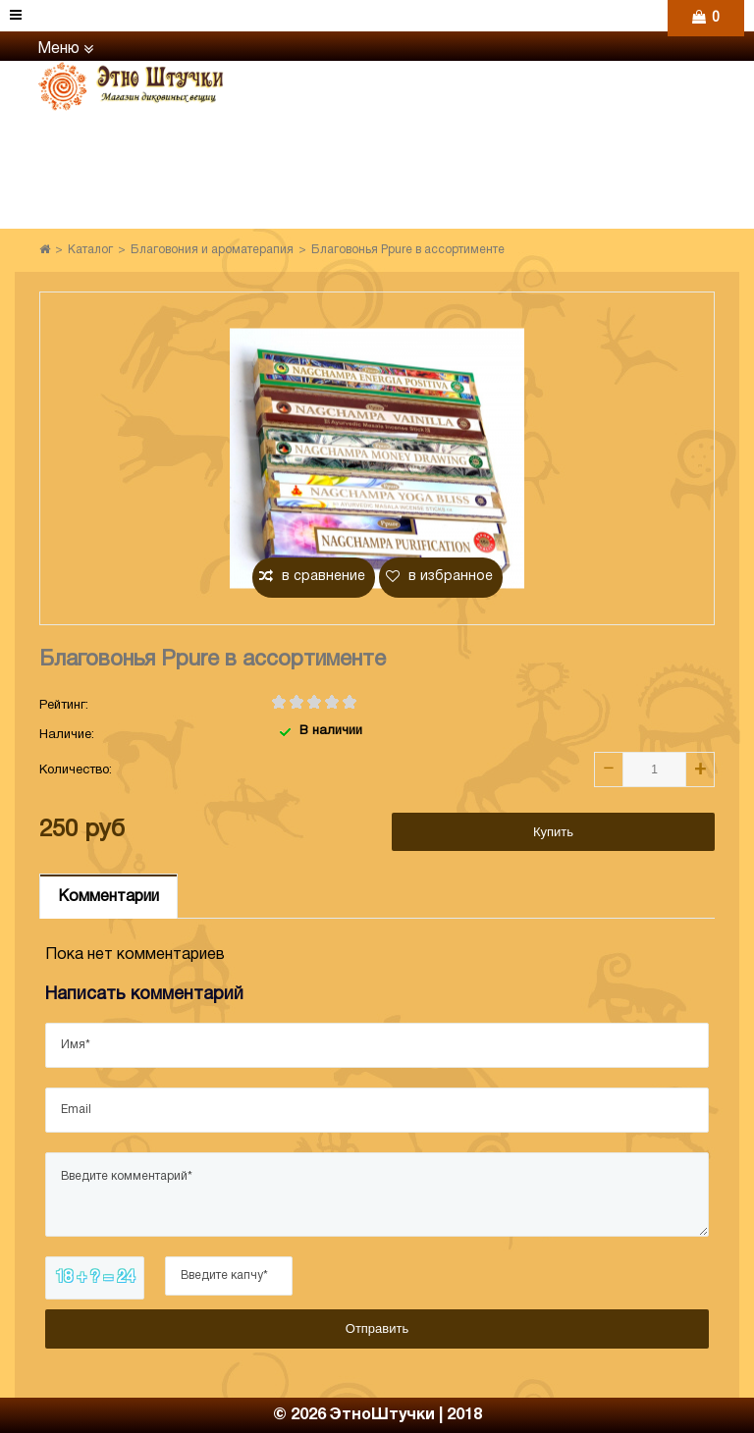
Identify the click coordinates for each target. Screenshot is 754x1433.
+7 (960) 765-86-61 (493, 76)
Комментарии (108, 897)
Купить (553, 831)
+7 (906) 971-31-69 (493, 111)
